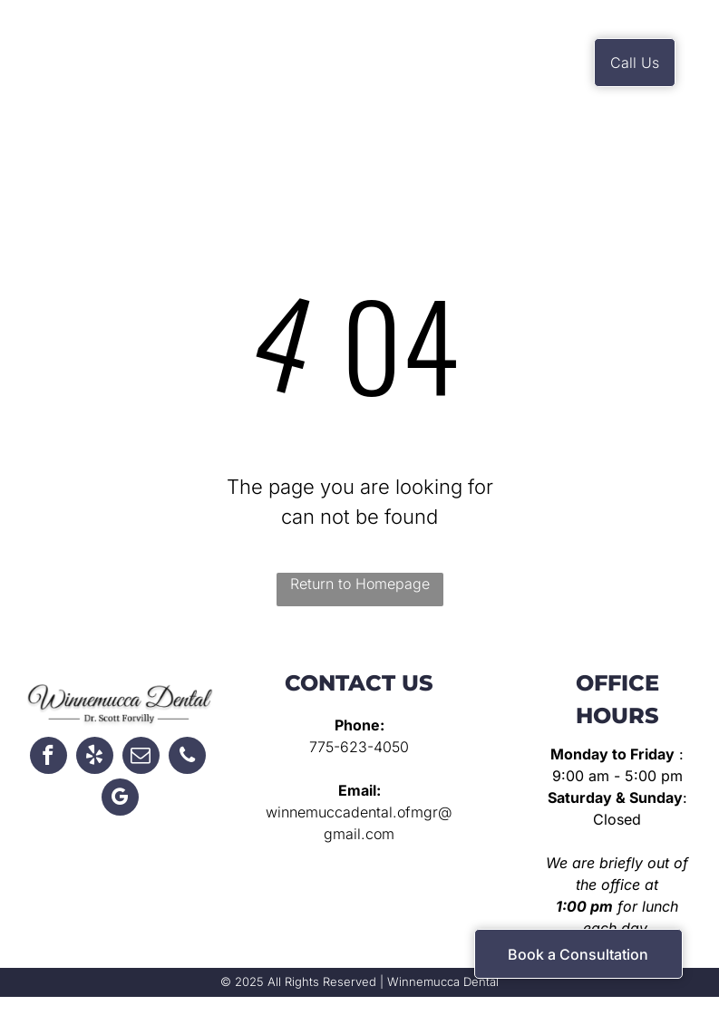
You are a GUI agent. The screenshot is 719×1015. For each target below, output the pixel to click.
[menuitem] (261, 59)
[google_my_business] (120, 799)
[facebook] (48, 757)
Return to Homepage (360, 584)
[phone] (187, 757)
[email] (141, 757)
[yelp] (94, 757)
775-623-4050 (359, 747)
